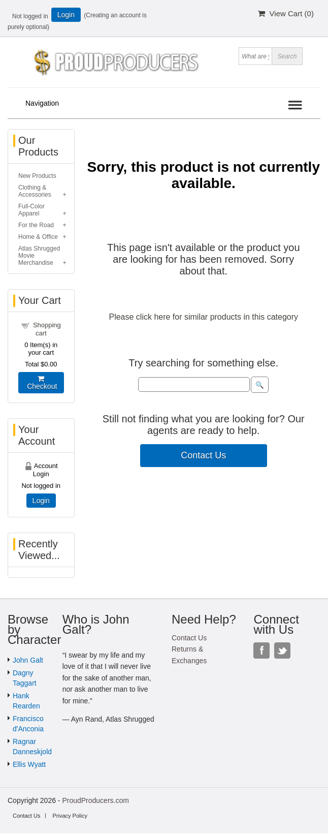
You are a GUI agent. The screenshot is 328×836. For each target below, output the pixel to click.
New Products (37, 175)
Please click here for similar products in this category (203, 317)
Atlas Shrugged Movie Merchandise (39, 255)
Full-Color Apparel (31, 210)
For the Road (36, 225)
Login (66, 14)
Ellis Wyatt (29, 764)
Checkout (41, 382)
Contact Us (203, 455)
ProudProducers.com (95, 800)
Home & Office (38, 236)
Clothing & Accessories (34, 191)
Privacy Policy (69, 816)
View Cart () (286, 13)
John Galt (28, 660)
